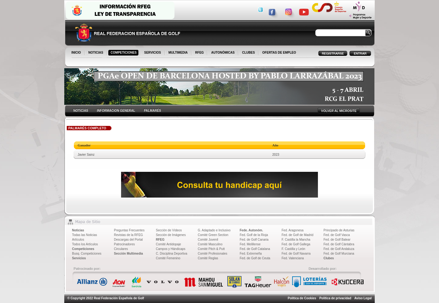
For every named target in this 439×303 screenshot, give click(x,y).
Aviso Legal (363, 298)
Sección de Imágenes (171, 235)
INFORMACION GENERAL (116, 110)
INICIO (76, 53)
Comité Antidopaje (168, 244)
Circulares (121, 249)
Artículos (78, 239)
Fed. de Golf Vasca (337, 235)
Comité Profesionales (212, 253)
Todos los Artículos (85, 244)
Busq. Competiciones (87, 253)
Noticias (78, 230)
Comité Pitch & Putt (211, 249)
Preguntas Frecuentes (129, 230)
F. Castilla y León (293, 249)
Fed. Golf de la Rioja (254, 235)
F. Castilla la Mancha (296, 239)
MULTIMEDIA (179, 53)
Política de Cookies (302, 298)
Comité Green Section (213, 235)
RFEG (200, 53)
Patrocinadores (124, 244)
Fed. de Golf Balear (337, 239)
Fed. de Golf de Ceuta (255, 258)
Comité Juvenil (208, 239)
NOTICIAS (96, 53)
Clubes (329, 258)
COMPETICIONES (124, 53)
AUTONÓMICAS (222, 52)
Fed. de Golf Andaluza (339, 249)
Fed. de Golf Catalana (255, 249)
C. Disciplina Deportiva (171, 253)
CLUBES (248, 52)
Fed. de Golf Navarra (296, 253)
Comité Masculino (210, 244)
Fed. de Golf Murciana (339, 253)
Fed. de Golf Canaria (254, 239)
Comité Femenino (168, 258)
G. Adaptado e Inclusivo (214, 230)
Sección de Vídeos (169, 230)
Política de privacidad (335, 298)
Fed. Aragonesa (293, 230)
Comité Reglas (208, 258)
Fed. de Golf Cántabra (339, 244)
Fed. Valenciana (293, 258)
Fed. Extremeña (251, 253)
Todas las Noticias (84, 235)
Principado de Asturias (339, 230)
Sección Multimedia (128, 253)
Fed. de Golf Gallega (296, 244)
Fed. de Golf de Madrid (297, 235)
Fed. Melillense (250, 244)
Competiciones (83, 249)
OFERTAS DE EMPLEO (279, 52)
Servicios (79, 258)
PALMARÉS (152, 110)
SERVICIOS (153, 53)
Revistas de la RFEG (128, 235)
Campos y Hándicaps (170, 249)
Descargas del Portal (128, 239)
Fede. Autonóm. (251, 230)
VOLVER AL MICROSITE (338, 111)
